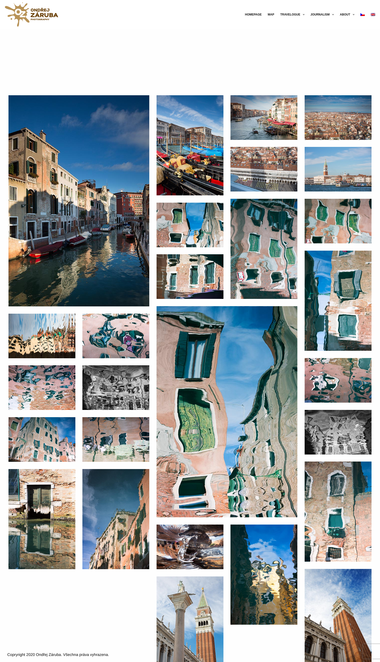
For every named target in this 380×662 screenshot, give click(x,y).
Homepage (253, 14)
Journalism (320, 14)
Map (271, 14)
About (345, 14)
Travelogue (290, 14)
